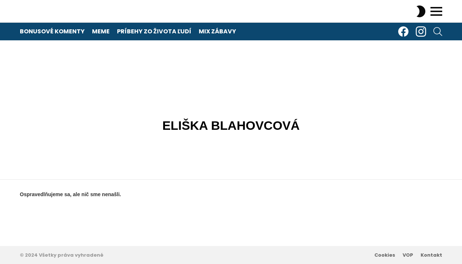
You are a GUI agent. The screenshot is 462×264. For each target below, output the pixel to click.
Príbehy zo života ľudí (154, 31)
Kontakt (431, 255)
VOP (408, 255)
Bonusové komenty (52, 31)
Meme (101, 31)
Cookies (384, 255)
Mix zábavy (217, 31)
